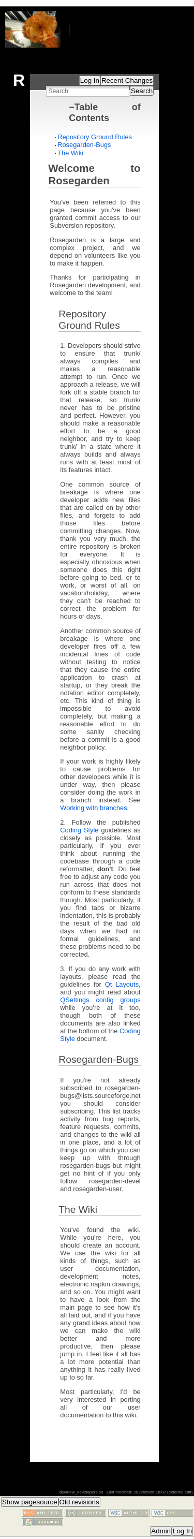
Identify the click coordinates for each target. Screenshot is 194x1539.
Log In (89, 80)
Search (142, 91)
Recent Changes (127, 80)
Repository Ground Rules (94, 137)
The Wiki (70, 153)
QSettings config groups (100, 1000)
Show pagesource (29, 1502)
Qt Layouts (122, 984)
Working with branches (93, 808)
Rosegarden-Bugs (84, 145)
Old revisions (79, 1502)
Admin (161, 1531)
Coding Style (79, 830)
